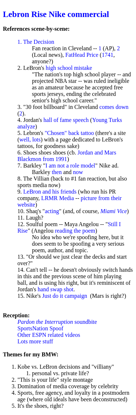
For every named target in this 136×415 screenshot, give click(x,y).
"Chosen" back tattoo (69, 133)
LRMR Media (57, 198)
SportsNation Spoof (40, 328)
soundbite (57, 322)
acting (52, 211)
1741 (107, 55)
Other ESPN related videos (48, 335)
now (78, 172)
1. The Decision (35, 42)
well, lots (30, 139)
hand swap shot (56, 289)
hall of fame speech (66, 120)
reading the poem (75, 231)
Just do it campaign (64, 296)
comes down (113, 107)
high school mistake (69, 68)
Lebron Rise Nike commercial (56, 14)
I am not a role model (70, 165)
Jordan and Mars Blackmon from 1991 (66, 155)
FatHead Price (81, 55)
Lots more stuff (35, 341)
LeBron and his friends (50, 192)
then (57, 172)
